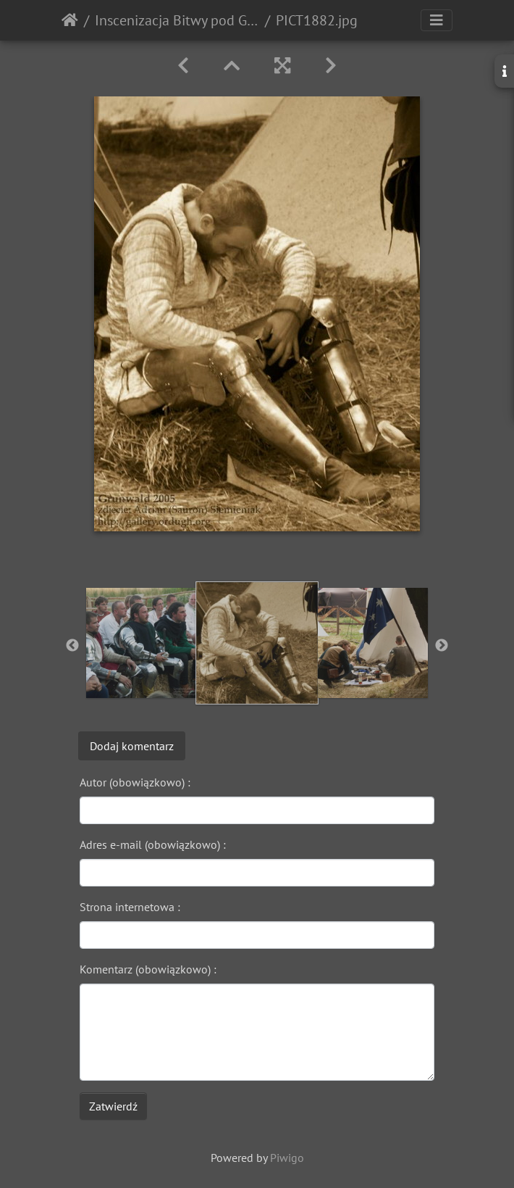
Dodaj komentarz (132, 746)
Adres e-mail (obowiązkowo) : (153, 844)
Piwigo (287, 1157)
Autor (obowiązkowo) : (135, 782)
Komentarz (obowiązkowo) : (148, 969)
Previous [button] (72, 646)
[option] (141, 643)
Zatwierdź (113, 1106)
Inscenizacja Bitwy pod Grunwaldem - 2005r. (177, 20)
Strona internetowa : (130, 907)
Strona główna (70, 20)
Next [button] (441, 646)
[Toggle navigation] (436, 20)
